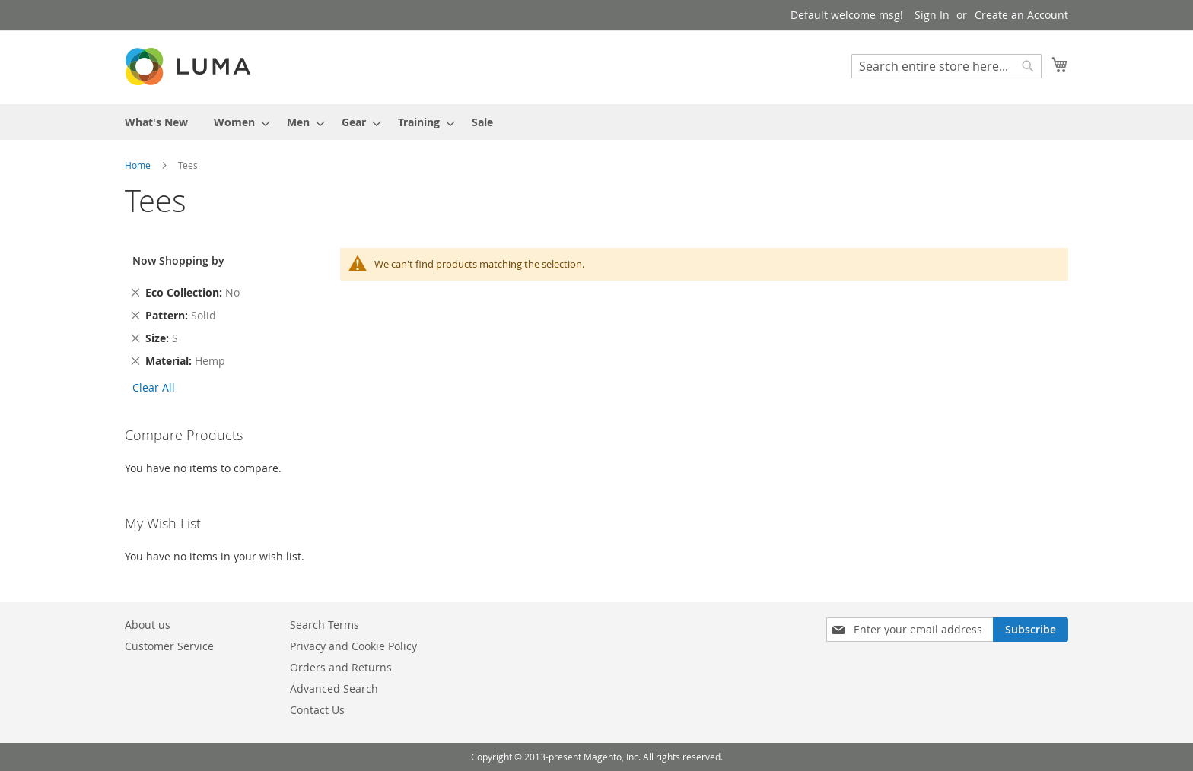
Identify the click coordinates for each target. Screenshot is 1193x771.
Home (139, 165)
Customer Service (169, 646)
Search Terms (324, 624)
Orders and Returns (341, 667)
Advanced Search (334, 688)
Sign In (932, 15)
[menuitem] (156, 122)
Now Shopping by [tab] (178, 260)
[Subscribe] (1030, 629)
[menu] (596, 122)
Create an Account (1021, 15)
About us (147, 624)
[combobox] (946, 66)
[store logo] (189, 66)
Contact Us (317, 710)
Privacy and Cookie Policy (353, 646)
